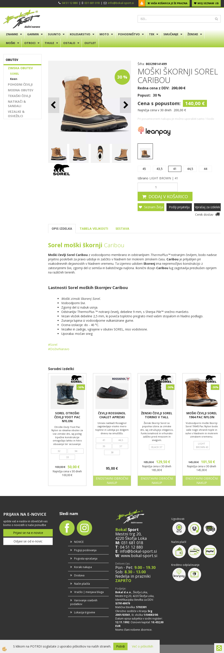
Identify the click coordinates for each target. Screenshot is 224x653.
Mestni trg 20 (128, 534)
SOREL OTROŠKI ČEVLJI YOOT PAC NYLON (67, 417)
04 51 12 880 (70, 3)
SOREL (14, 74)
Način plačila (82, 584)
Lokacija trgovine (84, 612)
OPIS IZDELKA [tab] (62, 228)
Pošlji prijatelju (179, 207)
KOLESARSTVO (80, 34)
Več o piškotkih (142, 646)
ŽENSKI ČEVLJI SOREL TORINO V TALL (156, 415)
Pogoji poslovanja (85, 550)
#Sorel (53, 344)
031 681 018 (92, 3)
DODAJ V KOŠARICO (168, 196)
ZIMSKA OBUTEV (20, 68)
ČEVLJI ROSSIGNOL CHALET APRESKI (112, 415)
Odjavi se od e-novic (28, 541)
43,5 (159, 169)
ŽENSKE (192, 34)
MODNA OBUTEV (20, 90)
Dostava (79, 575)
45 (144, 169)
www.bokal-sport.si (139, 555)
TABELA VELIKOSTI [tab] (94, 228)
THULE (49, 43)
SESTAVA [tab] (122, 228)
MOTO (104, 34)
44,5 (190, 169)
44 (205, 169)
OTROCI (29, 43)
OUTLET (90, 43)
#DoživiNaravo (59, 349)
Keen (13, 79)
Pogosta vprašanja (85, 558)
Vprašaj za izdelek (207, 207)
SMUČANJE (170, 34)
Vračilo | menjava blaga (89, 592)
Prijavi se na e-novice (28, 533)
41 (175, 169)
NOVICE (79, 542)
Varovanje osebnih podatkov (83, 602)
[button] (125, 105)
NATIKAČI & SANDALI (17, 103)
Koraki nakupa (83, 567)
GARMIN (33, 34)
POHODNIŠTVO (129, 34)
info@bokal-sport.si (121, 3)
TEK (151, 34)
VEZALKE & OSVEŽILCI (16, 113)
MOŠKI (10, 43)
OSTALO (69, 43)
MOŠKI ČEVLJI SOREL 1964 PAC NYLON (201, 415)
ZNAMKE (12, 34)
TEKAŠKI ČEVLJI (19, 96)
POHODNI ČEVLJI (20, 84)
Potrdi (120, 646)
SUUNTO (54, 34)
